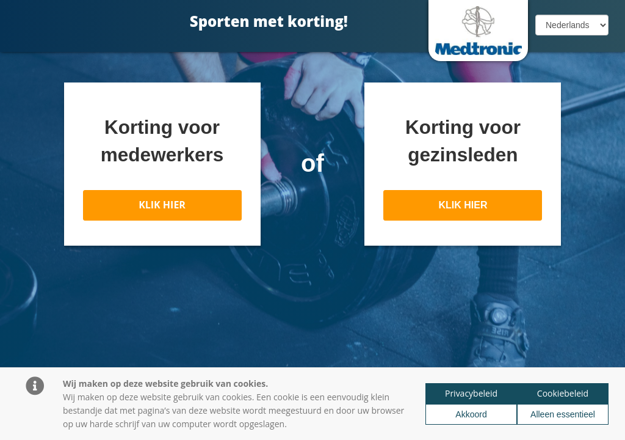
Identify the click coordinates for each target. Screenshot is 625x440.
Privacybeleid (471, 393)
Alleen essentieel (562, 414)
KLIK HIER (162, 204)
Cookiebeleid (562, 393)
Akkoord (470, 414)
